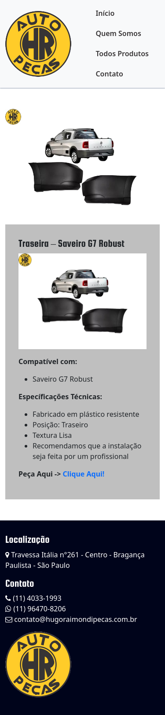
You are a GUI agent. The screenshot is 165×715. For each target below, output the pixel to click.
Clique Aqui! (83, 474)
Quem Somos (118, 33)
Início (104, 13)
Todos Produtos (122, 53)
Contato (109, 74)
